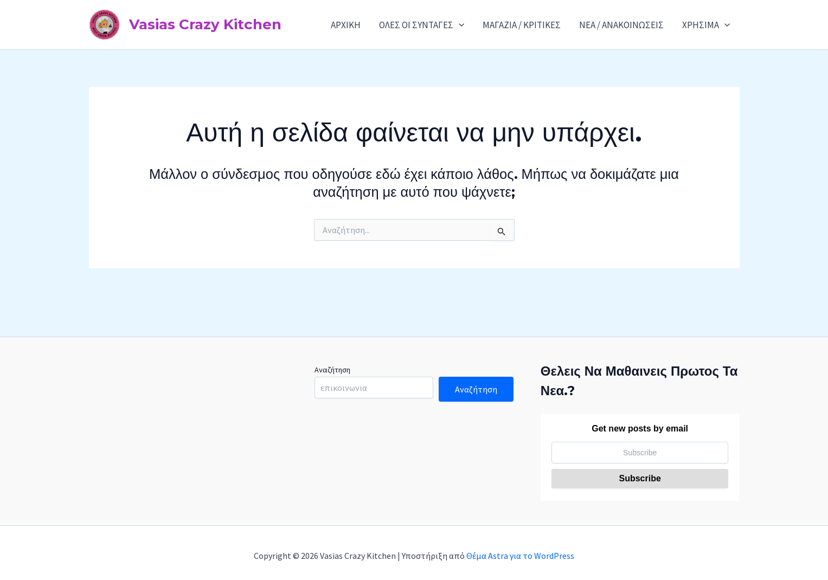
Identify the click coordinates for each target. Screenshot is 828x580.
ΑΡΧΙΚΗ (346, 25)
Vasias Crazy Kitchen (205, 24)
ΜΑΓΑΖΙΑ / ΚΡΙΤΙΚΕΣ (522, 25)
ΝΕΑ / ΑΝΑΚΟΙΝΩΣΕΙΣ (621, 25)
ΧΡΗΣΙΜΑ (706, 25)
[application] (458, 25)
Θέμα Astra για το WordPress (520, 555)
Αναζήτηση (332, 370)
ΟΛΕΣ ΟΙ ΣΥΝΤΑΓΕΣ (421, 25)
